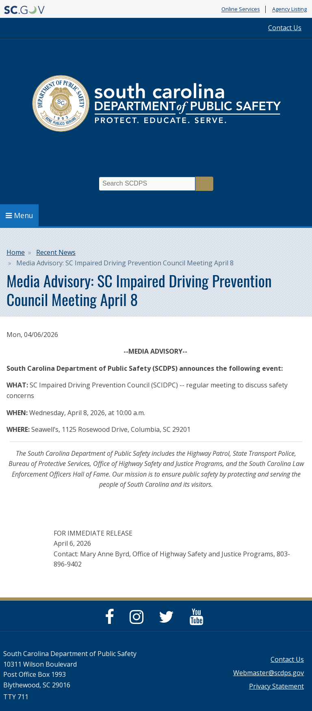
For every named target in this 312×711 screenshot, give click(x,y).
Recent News (56, 252)
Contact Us (284, 27)
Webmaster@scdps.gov (268, 672)
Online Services (240, 9)
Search (204, 184)
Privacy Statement (276, 686)
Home (15, 252)
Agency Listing (289, 9)
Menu (19, 215)
